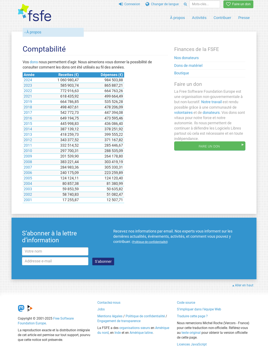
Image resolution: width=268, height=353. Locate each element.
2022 (28, 91)
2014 (28, 129)
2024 (28, 80)
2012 (28, 140)
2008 (28, 162)
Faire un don (238, 4)
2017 (28, 112)
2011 (28, 145)
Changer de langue (162, 4)
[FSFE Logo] (34, 13)
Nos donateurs (186, 58)
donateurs (211, 112)
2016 (28, 118)
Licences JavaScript (192, 344)
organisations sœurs (134, 328)
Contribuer (222, 17)
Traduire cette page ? (192, 316)
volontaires (183, 112)
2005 (28, 178)
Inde (118, 333)
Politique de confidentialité (145, 316)
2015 (28, 124)
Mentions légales (109, 316)
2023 (28, 85)
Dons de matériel (188, 65)
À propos (177, 17)
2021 (28, 96)
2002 (28, 194)
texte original (191, 333)
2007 (28, 167)
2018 (28, 107)
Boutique (181, 73)
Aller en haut (244, 285)
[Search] (185, 4)
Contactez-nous (108, 303)
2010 (28, 151)
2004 (28, 184)
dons (34, 62)
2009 (28, 156)
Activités (199, 17)
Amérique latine (141, 333)
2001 (28, 200)
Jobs (101, 309)
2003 (28, 189)
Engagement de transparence (118, 321)
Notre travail (211, 102)
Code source (186, 303)
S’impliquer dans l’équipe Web (199, 309)
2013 (28, 134)
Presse (244, 17)
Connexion (129, 4)
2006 (28, 173)
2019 (28, 102)
